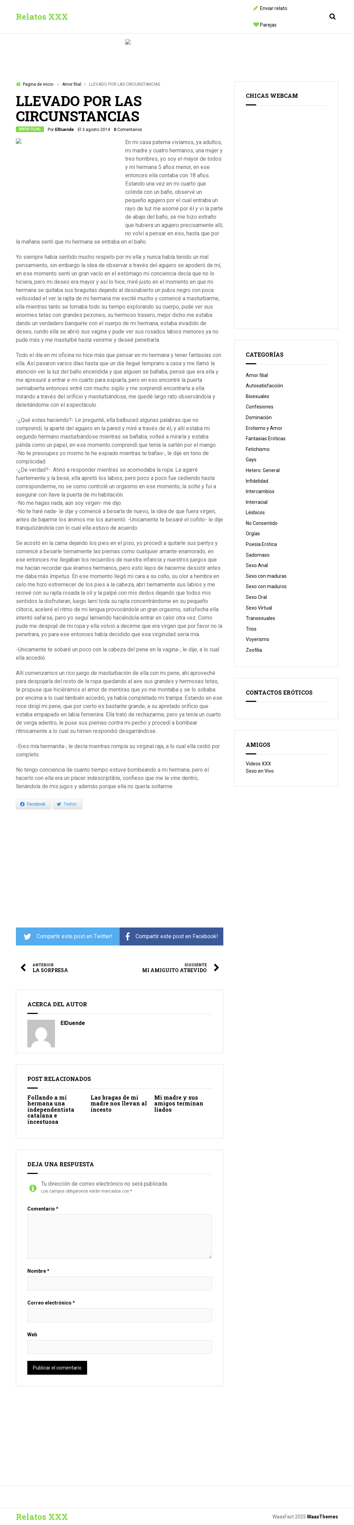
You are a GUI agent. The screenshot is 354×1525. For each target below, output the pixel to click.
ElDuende (64, 129)
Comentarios (128, 129)
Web (32, 1334)
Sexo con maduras (266, 576)
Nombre (38, 1271)
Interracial (257, 502)
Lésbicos (255, 512)
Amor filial (71, 84)
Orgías (253, 533)
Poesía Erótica (261, 544)
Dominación (259, 417)
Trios (251, 629)
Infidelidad (257, 481)
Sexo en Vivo (260, 771)
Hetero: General (263, 470)
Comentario (42, 1209)
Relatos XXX (42, 16)
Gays (251, 459)
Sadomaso (258, 555)
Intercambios (260, 491)
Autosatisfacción (264, 385)
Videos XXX (258, 763)
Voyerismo (257, 639)
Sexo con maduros (266, 586)
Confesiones (259, 407)
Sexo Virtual (259, 608)
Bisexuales (257, 396)
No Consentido (262, 523)
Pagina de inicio (38, 84)
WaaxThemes (322, 1516)
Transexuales (260, 618)
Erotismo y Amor (264, 428)
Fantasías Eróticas (266, 438)
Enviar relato (273, 8)
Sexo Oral (256, 597)
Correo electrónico (51, 1303)
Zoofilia (254, 650)
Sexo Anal (257, 565)
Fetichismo (258, 449)
